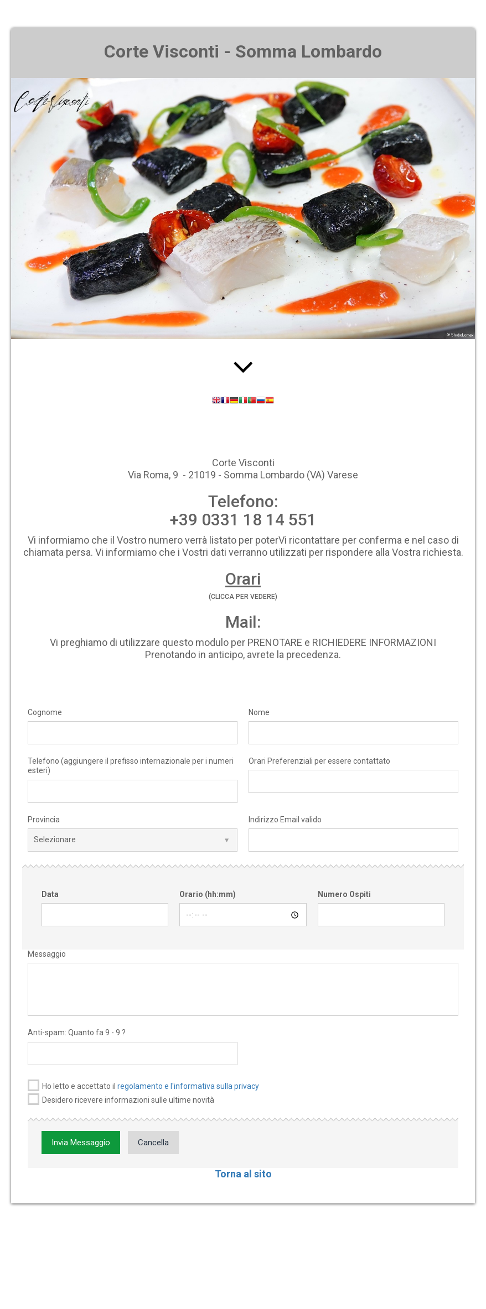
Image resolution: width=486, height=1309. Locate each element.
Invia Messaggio (80, 1143)
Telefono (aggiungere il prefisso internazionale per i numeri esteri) (131, 766)
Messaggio (47, 954)
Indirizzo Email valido (285, 819)
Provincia (44, 819)
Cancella (153, 1143)
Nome (259, 712)
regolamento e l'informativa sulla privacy (188, 1086)
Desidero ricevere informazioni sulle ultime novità (121, 1099)
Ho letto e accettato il (143, 1085)
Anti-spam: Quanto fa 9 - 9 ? (77, 1032)
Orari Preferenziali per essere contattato (319, 761)
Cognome (45, 712)
